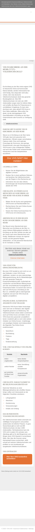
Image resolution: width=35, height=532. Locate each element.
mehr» (29, 6)
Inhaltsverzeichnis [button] (11, 124)
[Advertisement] (17, 42)
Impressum (16, 528)
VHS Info (9, 528)
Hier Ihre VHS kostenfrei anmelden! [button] (15, 458)
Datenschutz (24, 528)
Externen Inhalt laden (18, 258)
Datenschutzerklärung (17, 255)
